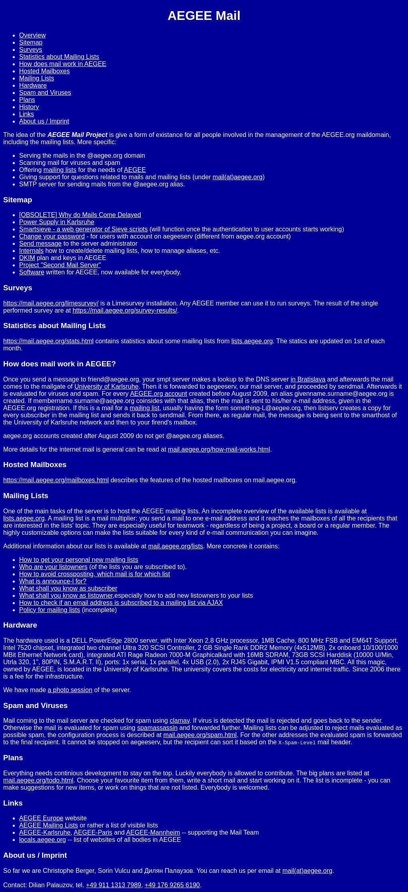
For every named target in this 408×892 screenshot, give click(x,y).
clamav (180, 720)
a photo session (70, 690)
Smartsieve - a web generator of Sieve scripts (83, 229)
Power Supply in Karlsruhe (56, 222)
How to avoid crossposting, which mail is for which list (94, 574)
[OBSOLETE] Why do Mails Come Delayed (80, 214)
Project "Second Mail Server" (60, 265)
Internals (31, 250)
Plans (27, 99)
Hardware (33, 85)
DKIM (27, 257)
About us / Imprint (44, 121)
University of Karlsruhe (107, 386)
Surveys (30, 49)
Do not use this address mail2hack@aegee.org (69, 877)
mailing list (144, 408)
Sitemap (31, 42)
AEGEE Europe (41, 818)
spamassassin (157, 727)
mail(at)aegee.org (238, 177)
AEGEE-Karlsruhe (45, 832)
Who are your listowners (53, 566)
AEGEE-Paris (93, 832)
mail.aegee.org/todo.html (38, 780)
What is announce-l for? (52, 581)
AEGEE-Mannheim (153, 832)
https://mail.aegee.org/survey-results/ (125, 310)
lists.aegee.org (252, 341)
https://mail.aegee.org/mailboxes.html (56, 480)
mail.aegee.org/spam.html (200, 735)
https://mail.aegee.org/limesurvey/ (50, 303)
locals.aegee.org (42, 839)
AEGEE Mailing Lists (48, 825)
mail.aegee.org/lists (175, 546)
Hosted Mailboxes (44, 71)
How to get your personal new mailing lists (78, 559)
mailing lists (59, 169)
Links (26, 114)
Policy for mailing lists (49, 609)
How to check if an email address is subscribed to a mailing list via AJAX (121, 602)
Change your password (52, 236)
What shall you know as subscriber (68, 588)
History (29, 107)
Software (31, 272)
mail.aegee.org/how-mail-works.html (219, 449)
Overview (32, 35)
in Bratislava (307, 379)
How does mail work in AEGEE (62, 64)
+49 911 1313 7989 (113, 885)
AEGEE (135, 169)
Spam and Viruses (45, 92)
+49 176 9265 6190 (172, 885)
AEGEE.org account (158, 393)
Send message (40, 243)
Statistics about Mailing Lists (59, 56)
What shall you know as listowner (66, 595)
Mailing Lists (36, 78)
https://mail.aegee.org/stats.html (48, 341)
